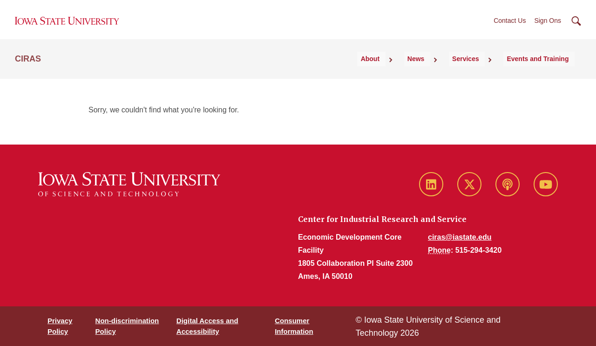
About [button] (403, 70)
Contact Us (510, 27)
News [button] (440, 70)
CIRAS (28, 70)
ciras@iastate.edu (460, 237)
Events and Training (544, 70)
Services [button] (480, 70)
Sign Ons (547, 27)
